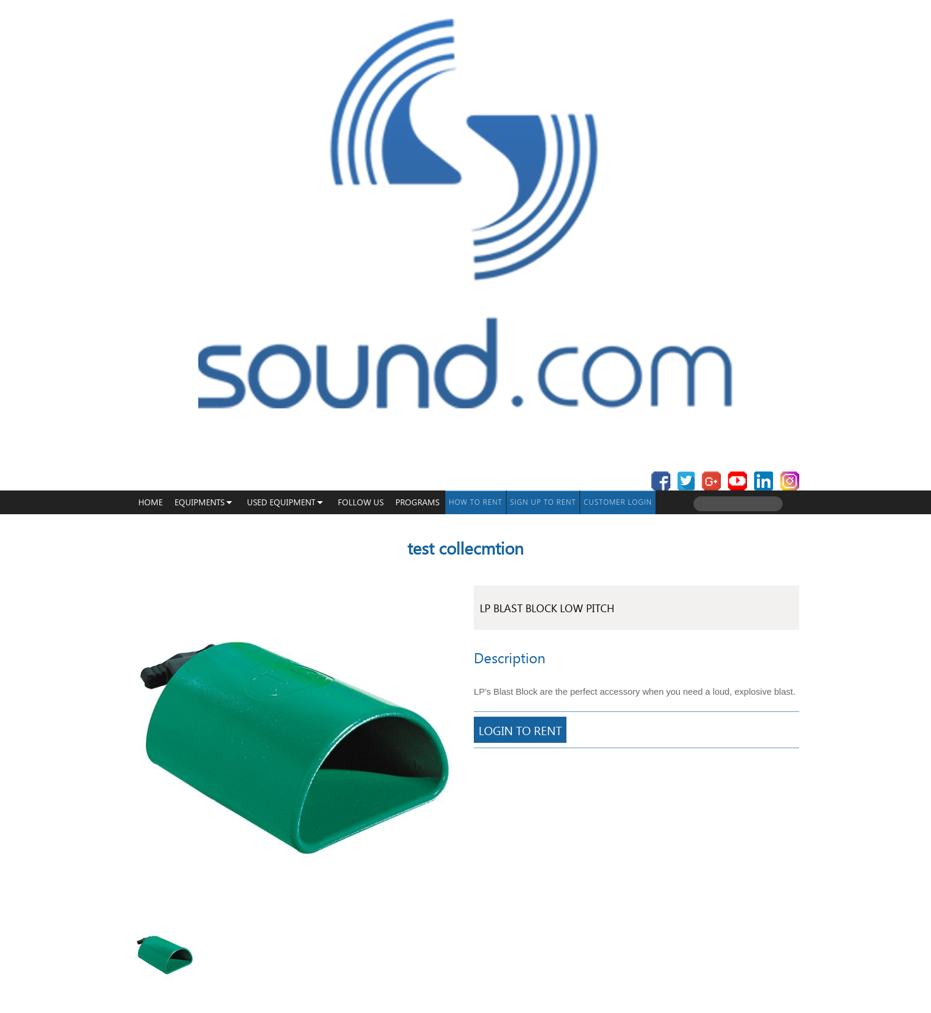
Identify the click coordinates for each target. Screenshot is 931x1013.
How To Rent (475, 502)
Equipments (199, 502)
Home (150, 502)
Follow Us (361, 502)
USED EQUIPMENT (281, 502)
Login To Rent (520, 729)
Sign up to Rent (543, 502)
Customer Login (618, 502)
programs (417, 502)
